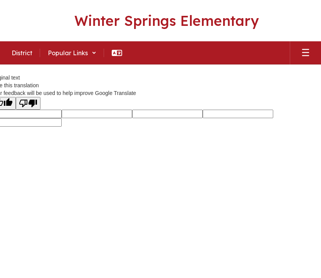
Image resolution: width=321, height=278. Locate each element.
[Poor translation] (28, 103)
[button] (72, 52)
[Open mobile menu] (305, 52)
